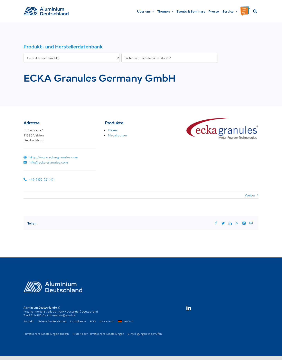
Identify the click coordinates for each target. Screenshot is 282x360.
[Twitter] (223, 223)
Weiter (250, 195)
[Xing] (244, 223)
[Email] (251, 223)
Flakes (113, 130)
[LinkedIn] (230, 223)
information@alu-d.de (61, 315)
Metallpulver (117, 135)
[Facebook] (216, 223)
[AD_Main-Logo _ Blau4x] (46, 8)
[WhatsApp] (237, 223)
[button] (255, 11)
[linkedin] (188, 308)
